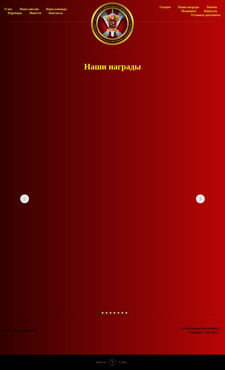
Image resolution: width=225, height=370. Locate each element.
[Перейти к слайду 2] (102, 313)
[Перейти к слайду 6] (118, 313)
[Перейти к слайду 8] (126, 313)
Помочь (212, 7)
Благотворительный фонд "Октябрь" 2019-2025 (201, 330)
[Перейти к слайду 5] (114, 313)
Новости (35, 13)
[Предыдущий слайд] (24, 198)
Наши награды (188, 7)
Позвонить (188, 11)
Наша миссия (29, 9)
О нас (8, 9)
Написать (210, 11)
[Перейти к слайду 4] (110, 313)
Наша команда (56, 9)
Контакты (56, 13)
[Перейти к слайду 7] (122, 313)
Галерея (165, 7)
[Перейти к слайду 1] (99, 313)
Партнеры (15, 13)
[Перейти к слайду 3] (106, 313)
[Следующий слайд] (200, 198)
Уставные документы (206, 15)
